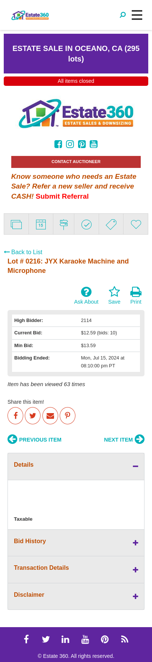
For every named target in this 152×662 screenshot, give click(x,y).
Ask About (86, 295)
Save (114, 295)
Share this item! (26, 402)
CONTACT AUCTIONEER (76, 161)
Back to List (23, 252)
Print (135, 295)
